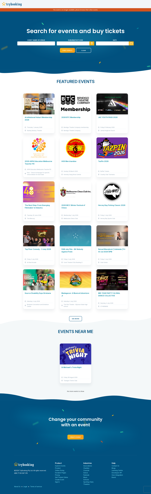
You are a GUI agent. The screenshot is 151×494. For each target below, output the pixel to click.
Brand (114, 477)
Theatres (86, 484)
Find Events (67, 50)
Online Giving (59, 470)
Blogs (114, 468)
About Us (17, 486)
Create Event (75, 437)
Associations (87, 466)
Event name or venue (36, 40)
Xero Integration (117, 475)
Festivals (86, 475)
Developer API (117, 473)
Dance (85, 473)
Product (58, 468)
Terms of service (36, 486)
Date (115, 40)
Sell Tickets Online (61, 477)
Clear (83, 50)
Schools (86, 479)
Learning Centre (117, 470)
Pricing (57, 475)
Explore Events (60, 466)
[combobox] (75, 43)
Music (85, 477)
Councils (86, 470)
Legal (25, 486)
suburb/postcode (75, 40)
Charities (86, 468)
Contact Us (115, 466)
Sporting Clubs (88, 482)
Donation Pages (60, 473)
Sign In (57, 482)
